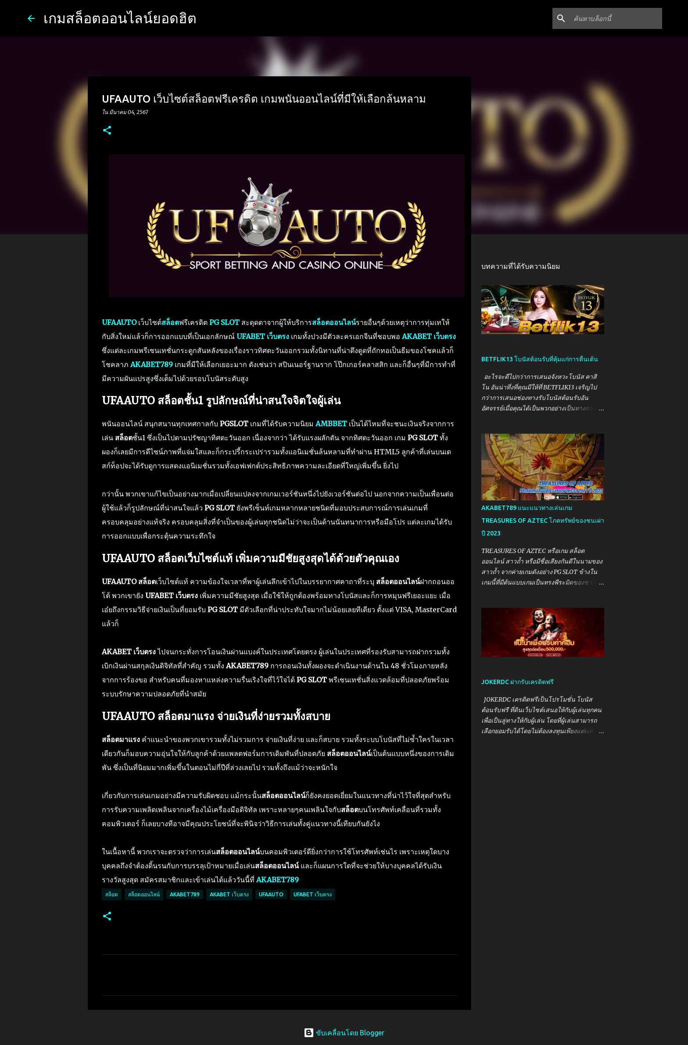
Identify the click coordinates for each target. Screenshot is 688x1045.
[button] (107, 131)
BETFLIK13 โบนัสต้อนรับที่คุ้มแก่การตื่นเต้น (539, 359)
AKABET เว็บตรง (229, 894)
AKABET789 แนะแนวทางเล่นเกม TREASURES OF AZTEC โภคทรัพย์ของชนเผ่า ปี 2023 (542, 520)
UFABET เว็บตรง (313, 894)
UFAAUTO (271, 894)
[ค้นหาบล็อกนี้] (616, 18)
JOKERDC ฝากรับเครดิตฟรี (517, 681)
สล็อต (111, 894)
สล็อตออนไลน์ (144, 894)
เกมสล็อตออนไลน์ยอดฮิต (120, 18)
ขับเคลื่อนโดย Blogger (344, 1033)
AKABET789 (185, 894)
